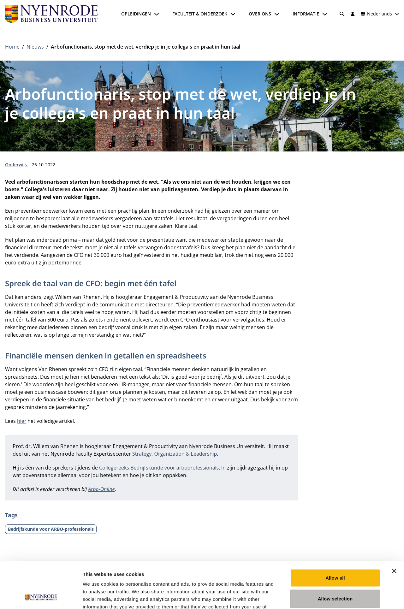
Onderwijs (16, 165)
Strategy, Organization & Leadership (174, 453)
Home (12, 46)
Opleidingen (136, 14)
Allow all (335, 534)
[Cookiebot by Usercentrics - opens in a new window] (40, 596)
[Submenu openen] (156, 14)
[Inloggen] (352, 14)
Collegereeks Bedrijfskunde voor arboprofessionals (159, 467)
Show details (331, 596)
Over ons (260, 14)
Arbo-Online (101, 489)
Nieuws (35, 46)
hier (21, 420)
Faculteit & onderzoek (199, 14)
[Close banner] (394, 527)
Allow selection (335, 555)
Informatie (306, 14)
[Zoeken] (342, 14)
